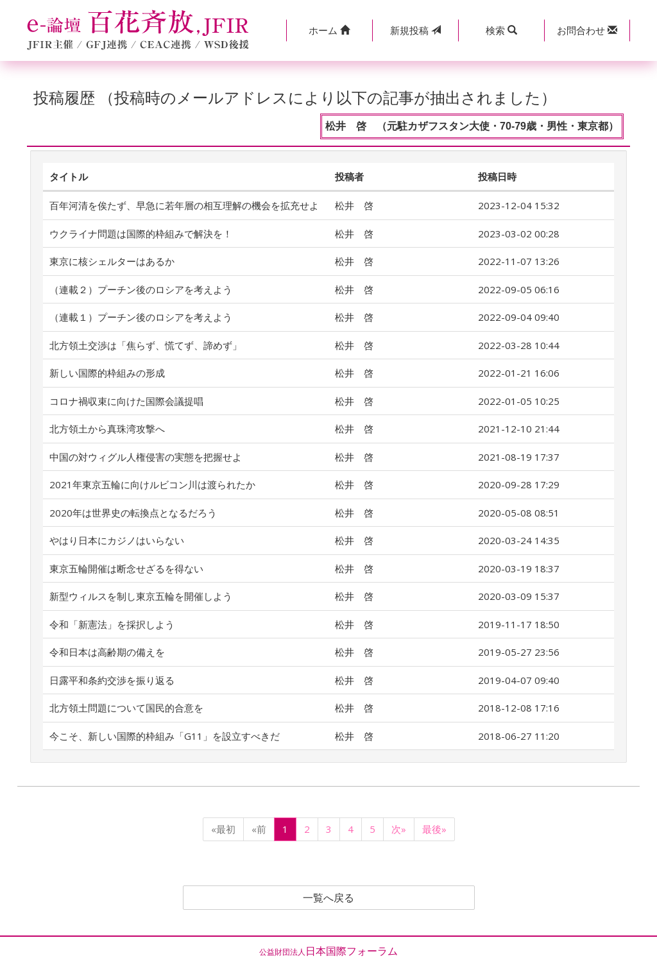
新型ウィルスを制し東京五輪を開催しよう (140, 596)
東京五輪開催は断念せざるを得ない (126, 568)
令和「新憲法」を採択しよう (112, 624)
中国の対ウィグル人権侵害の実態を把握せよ (145, 456)
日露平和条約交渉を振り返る (112, 680)
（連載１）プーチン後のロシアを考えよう (140, 317)
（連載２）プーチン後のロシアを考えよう (140, 289)
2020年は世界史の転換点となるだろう (133, 512)
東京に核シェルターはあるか (112, 261)
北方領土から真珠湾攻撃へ (107, 428)
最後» (434, 829)
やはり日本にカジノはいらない (116, 540)
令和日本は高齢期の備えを (107, 651)
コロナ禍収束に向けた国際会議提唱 (126, 401)
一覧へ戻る (328, 898)
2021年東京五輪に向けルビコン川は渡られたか (152, 484)
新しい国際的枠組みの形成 (107, 372)
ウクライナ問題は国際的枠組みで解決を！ (140, 233)
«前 (259, 829)
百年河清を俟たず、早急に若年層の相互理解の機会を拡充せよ (184, 205)
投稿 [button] (415, 30)
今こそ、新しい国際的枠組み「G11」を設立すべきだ (164, 736)
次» (398, 829)
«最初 (223, 829)
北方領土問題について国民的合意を (126, 707)
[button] (329, 30)
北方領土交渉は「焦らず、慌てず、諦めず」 (145, 345)
